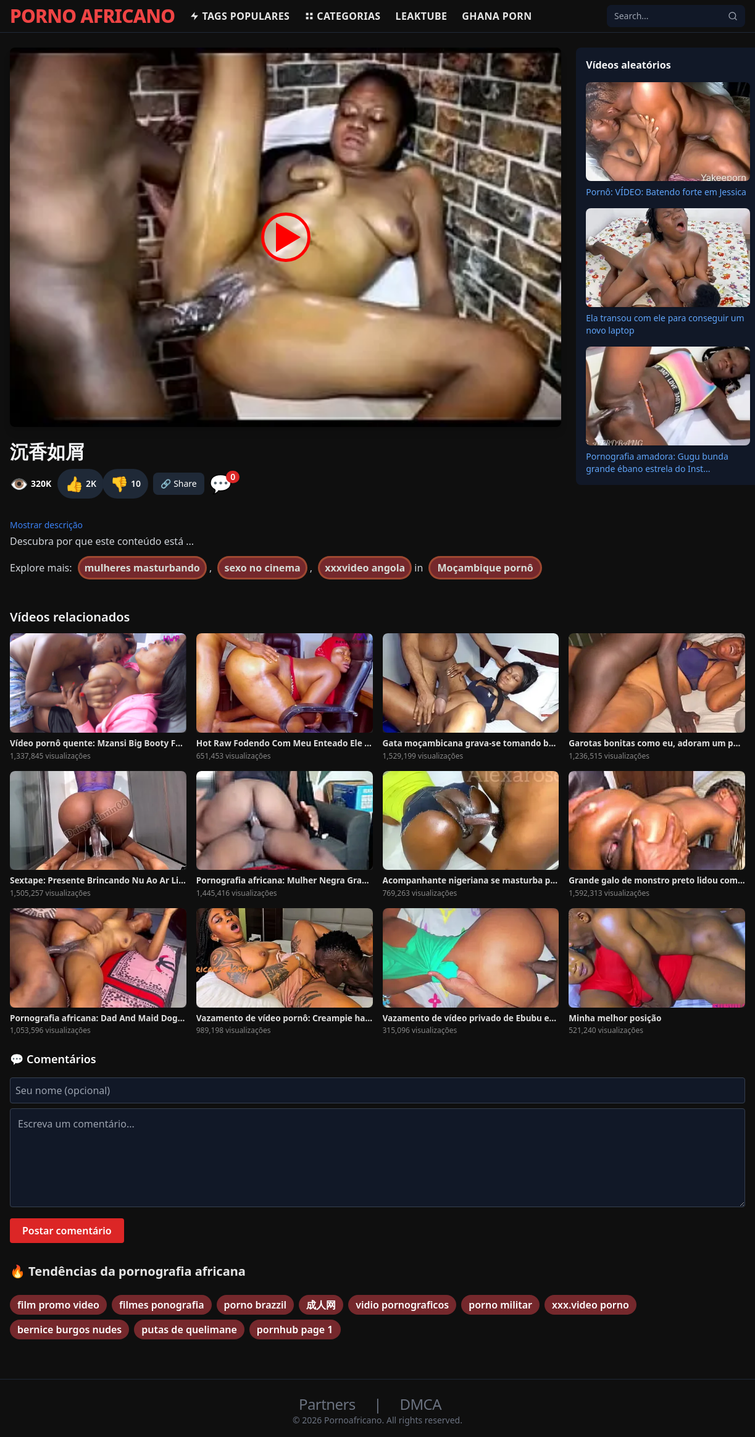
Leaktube (422, 16)
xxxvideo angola (365, 568)
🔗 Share (179, 483)
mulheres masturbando (142, 568)
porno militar (500, 1305)
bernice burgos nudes (69, 1329)
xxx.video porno (590, 1305)
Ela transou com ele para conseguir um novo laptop (665, 324)
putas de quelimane (189, 1329)
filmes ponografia (161, 1305)
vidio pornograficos (402, 1305)
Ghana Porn (497, 16)
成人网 (321, 1305)
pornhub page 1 (295, 1329)
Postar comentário (67, 1230)
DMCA (420, 1404)
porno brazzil (255, 1305)
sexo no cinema (262, 568)
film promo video (58, 1305)
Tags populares (240, 16)
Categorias (342, 16)
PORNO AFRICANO (92, 16)
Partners (329, 1404)
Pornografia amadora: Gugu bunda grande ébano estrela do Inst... (657, 462)
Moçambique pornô (485, 568)
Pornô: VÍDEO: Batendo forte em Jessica (666, 192)
